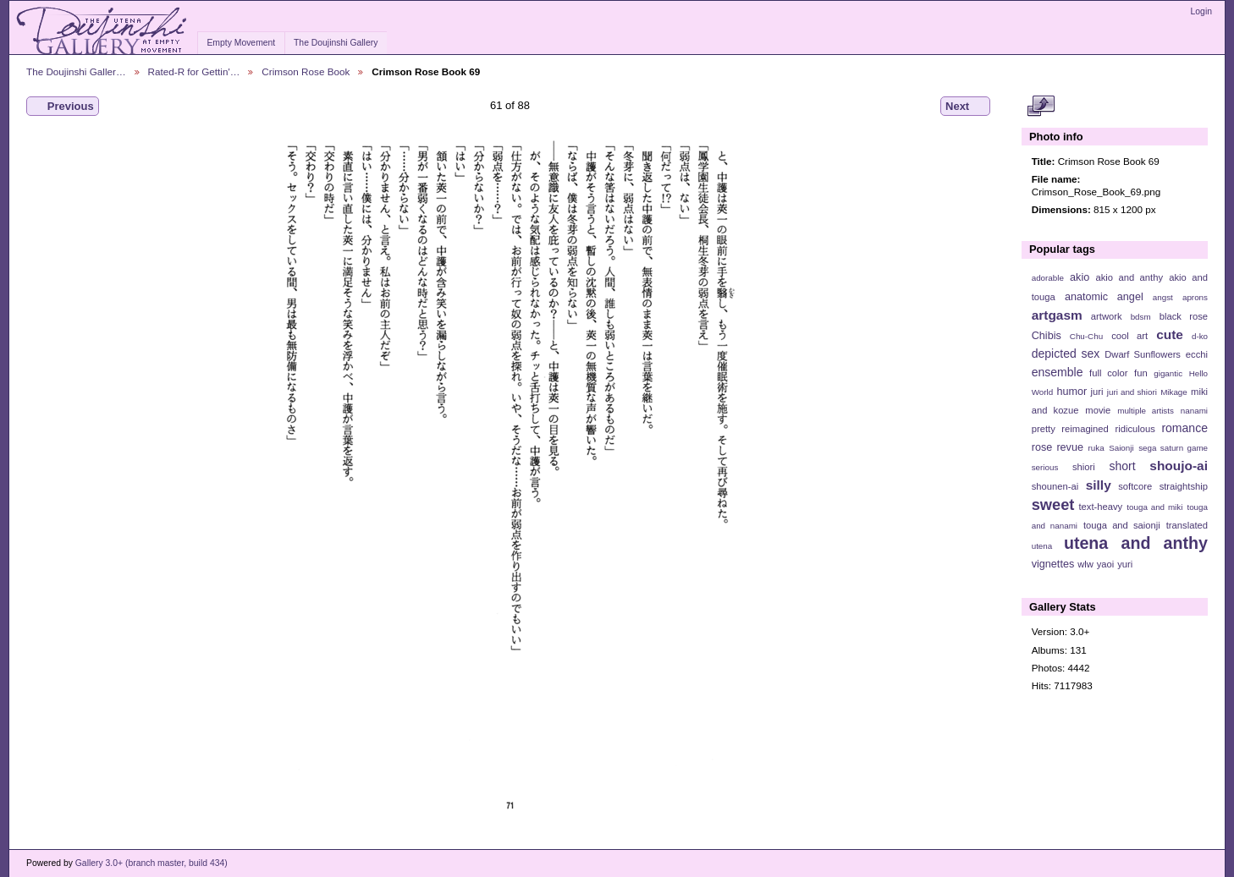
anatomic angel (1104, 297)
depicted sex (1066, 353)
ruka (1096, 447)
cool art (1129, 336)
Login (1201, 11)
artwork (1106, 316)
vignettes (1053, 564)
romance (1184, 428)
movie (1097, 410)
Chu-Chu (1086, 336)
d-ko (1200, 336)
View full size (1040, 106)
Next (965, 106)
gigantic (1168, 373)
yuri (1124, 564)
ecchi (1197, 354)
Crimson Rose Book (306, 71)
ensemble (1057, 372)
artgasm (1057, 315)
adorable (1048, 277)
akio (1079, 277)
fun (1141, 373)
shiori (1083, 467)
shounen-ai (1055, 486)
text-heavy (1100, 507)
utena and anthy (1136, 543)
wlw (1085, 564)
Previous (62, 106)
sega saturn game (1173, 447)
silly (1098, 485)
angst (1163, 297)
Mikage (1173, 392)
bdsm (1141, 316)
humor (1071, 391)
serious (1045, 467)
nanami (1194, 410)
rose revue (1057, 447)
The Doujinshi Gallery (335, 42)
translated (1187, 525)
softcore (1135, 486)
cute (1169, 334)
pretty (1043, 429)
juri (1097, 391)
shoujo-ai (1178, 465)
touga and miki (1154, 507)
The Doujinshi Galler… (76, 71)
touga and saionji (1121, 525)
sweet (1053, 504)
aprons (1195, 297)
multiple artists (1145, 410)
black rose (1184, 316)
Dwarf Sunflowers (1143, 354)
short (1122, 466)
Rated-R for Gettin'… (194, 71)
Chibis (1046, 336)
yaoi (1106, 564)
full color (1108, 373)
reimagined (1085, 429)
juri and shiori (1132, 392)
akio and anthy (1129, 277)
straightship (1184, 486)
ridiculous (1134, 429)
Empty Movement (241, 42)
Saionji (1121, 447)
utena (1042, 546)
